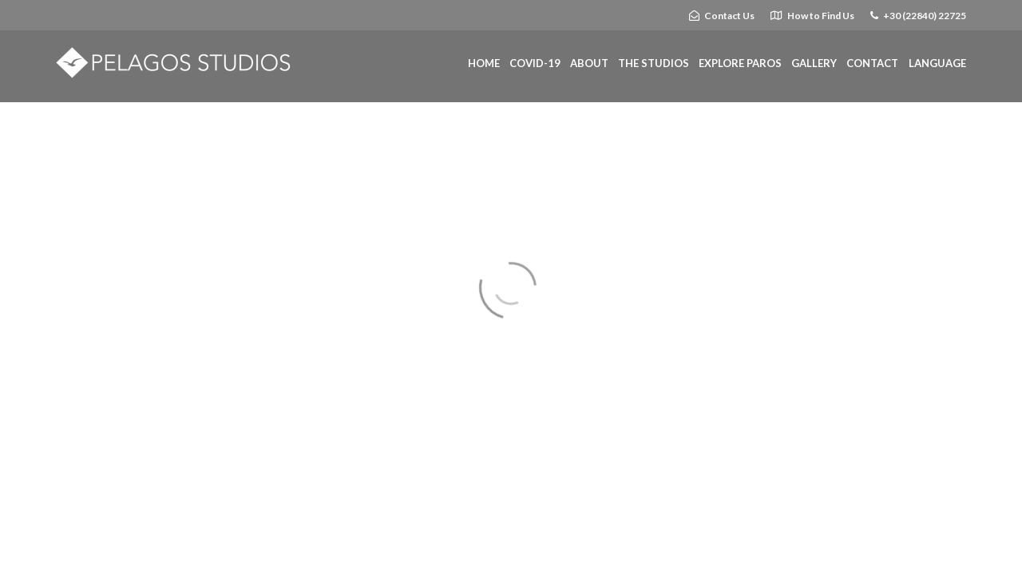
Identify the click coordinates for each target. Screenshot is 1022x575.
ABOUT (589, 63)
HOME (484, 63)
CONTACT (872, 63)
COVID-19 (535, 63)
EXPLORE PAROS (740, 63)
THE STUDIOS (653, 63)
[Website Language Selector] (937, 63)
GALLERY (814, 63)
